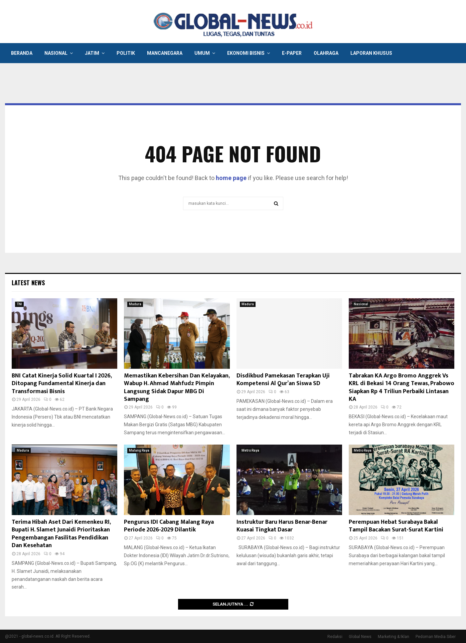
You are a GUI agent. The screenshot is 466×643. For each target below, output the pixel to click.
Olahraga (326, 53)
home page (231, 177)
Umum (202, 53)
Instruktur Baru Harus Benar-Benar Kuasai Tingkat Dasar (282, 526)
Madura (135, 304)
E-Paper (292, 53)
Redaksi (334, 636)
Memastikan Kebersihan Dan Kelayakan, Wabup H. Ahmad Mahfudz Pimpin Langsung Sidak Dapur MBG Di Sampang (176, 387)
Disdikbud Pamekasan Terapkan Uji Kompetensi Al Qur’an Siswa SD (283, 379)
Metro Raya (250, 450)
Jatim (92, 53)
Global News (360, 636)
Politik (126, 53)
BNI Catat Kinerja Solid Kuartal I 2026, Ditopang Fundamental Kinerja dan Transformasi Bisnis (62, 383)
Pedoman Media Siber (436, 636)
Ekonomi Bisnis (246, 53)
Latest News (28, 282)
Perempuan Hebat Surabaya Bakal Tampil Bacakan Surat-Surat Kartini (396, 526)
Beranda (21, 53)
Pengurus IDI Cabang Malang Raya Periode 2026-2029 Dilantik (169, 526)
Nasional (55, 53)
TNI (19, 304)
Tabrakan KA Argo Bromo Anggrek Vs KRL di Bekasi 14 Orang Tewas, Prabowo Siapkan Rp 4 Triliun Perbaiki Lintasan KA (401, 387)
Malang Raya (139, 450)
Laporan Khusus (371, 53)
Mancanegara (164, 53)
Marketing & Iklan (393, 636)
